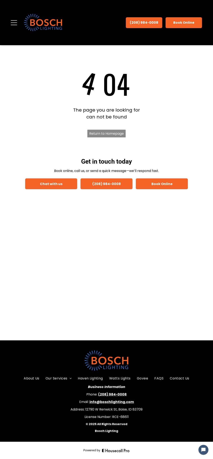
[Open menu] (14, 23)
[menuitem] (31, 378)
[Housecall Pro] (116, 450)
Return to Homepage (106, 133)
